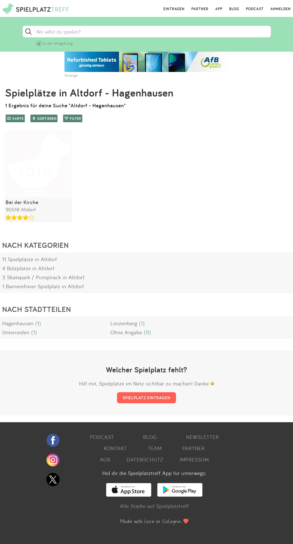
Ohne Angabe (126, 332)
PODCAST (255, 9)
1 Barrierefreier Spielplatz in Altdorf (43, 286)
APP (218, 9)
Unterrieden (16, 332)
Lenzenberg (123, 323)
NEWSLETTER (202, 436)
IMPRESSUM (194, 459)
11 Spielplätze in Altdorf (29, 259)
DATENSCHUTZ (145, 459)
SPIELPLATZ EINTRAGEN (146, 398)
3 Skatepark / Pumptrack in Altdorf (43, 277)
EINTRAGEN (174, 9)
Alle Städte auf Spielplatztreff (154, 506)
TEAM (155, 448)
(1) (38, 323)
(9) (147, 332)
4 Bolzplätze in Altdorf (28, 268)
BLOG (234, 9)
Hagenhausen (18, 323)
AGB (105, 459)
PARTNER (199, 9)
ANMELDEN (280, 9)
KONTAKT (115, 448)
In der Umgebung (58, 43)
